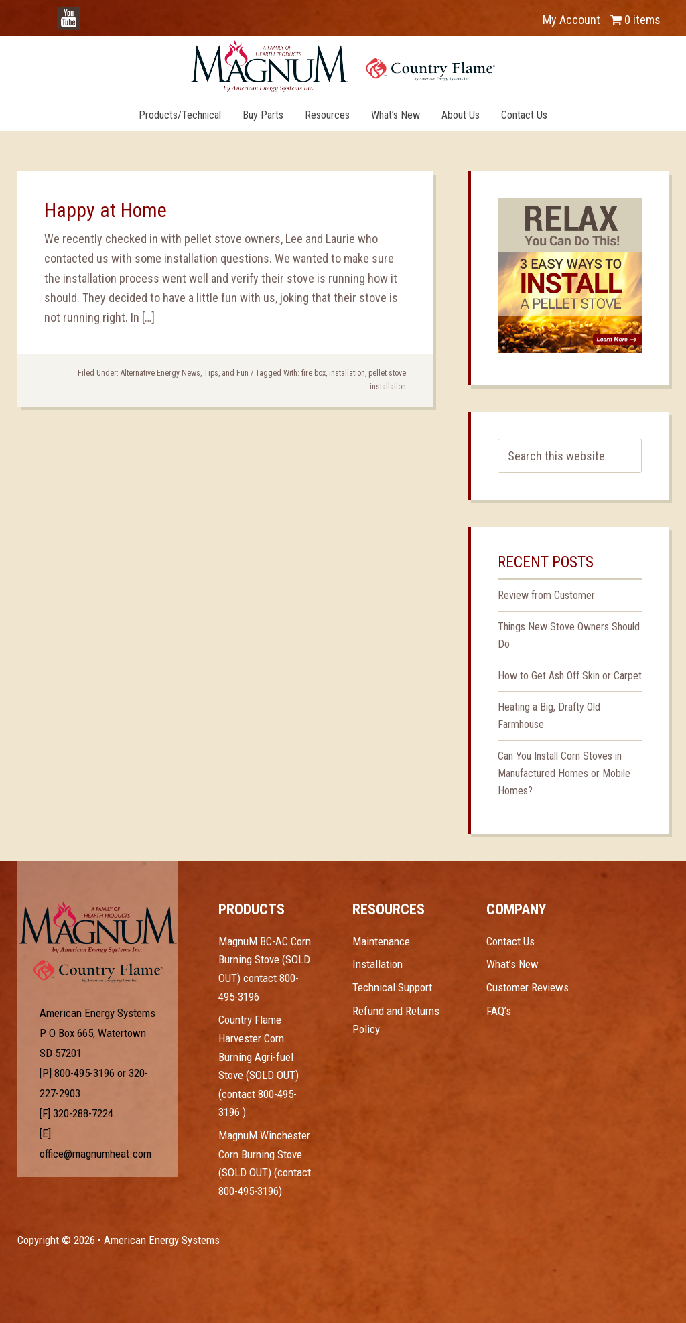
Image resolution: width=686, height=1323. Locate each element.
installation (347, 373)
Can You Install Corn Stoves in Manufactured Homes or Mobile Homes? (564, 773)
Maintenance (381, 941)
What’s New (512, 964)
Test (98, 927)
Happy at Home (105, 210)
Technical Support (392, 987)
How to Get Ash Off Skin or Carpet (570, 675)
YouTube (88, 13)
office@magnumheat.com (95, 1153)
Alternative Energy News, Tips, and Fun (185, 373)
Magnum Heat (343, 66)
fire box (313, 373)
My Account (571, 20)
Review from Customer (546, 595)
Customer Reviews (527, 987)
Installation (377, 964)
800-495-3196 (84, 1073)
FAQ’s (498, 1011)
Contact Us (510, 941)
